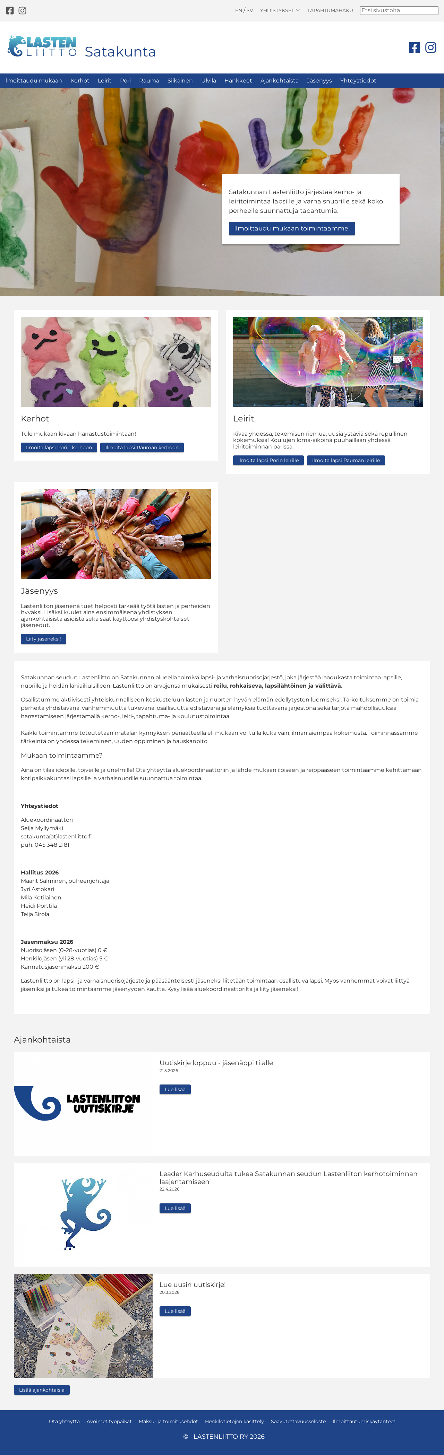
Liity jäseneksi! (43, 639)
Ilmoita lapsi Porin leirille (268, 460)
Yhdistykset (280, 10)
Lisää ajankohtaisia (42, 1390)
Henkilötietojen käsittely (234, 1421)
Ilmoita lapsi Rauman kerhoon (142, 447)
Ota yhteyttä (64, 1421)
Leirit (105, 80)
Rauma (149, 80)
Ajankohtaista (280, 80)
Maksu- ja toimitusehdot (168, 1421)
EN (238, 10)
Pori (125, 80)
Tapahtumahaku (330, 10)
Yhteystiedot (358, 80)
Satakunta (120, 51)
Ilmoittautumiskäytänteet (364, 1421)
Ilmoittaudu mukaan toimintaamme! (292, 228)
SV (250, 10)
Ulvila (208, 80)
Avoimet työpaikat (109, 1421)
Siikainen (180, 80)
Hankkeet (238, 80)
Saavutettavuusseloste (298, 1421)
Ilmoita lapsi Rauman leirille (346, 460)
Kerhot (79, 80)
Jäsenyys (319, 80)
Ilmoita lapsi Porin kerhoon (59, 447)
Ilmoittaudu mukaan (33, 80)
